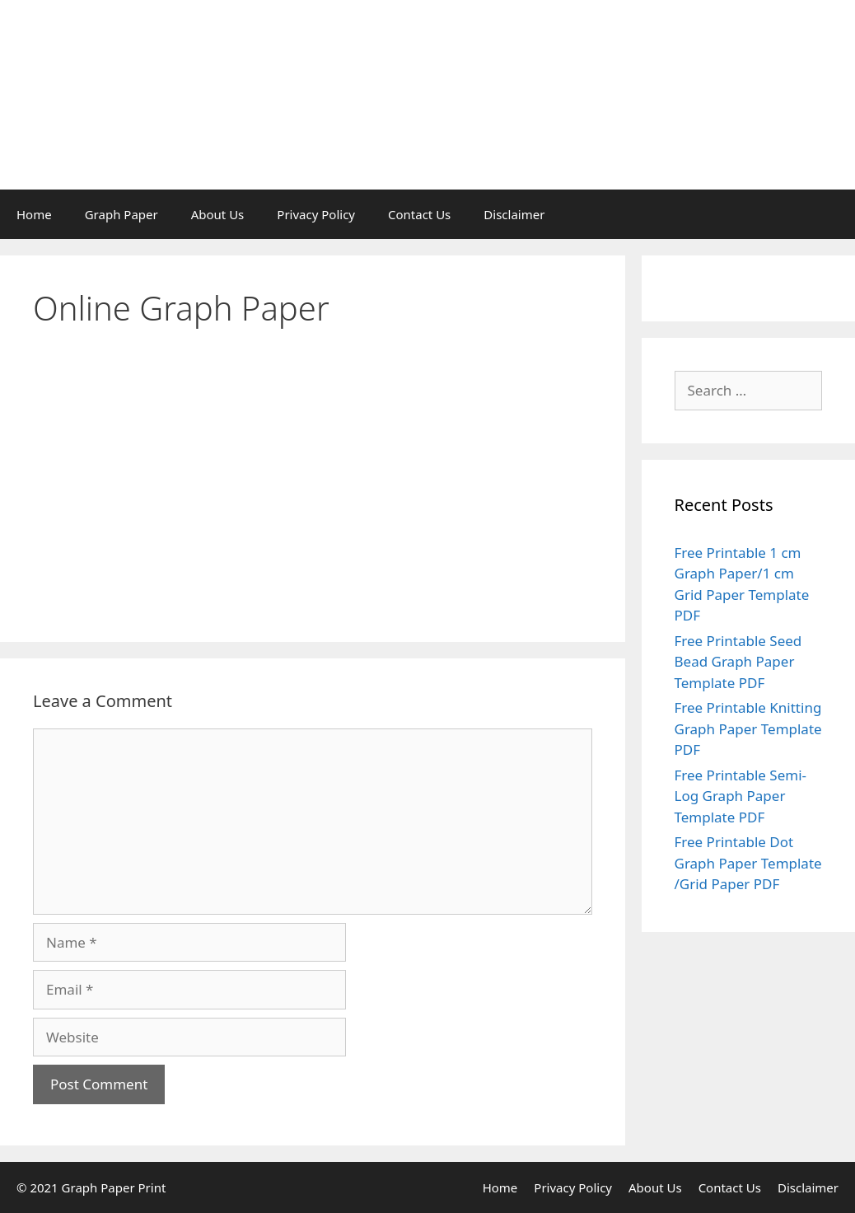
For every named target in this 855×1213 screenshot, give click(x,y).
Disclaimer (514, 214)
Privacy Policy (316, 214)
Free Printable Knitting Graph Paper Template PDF (748, 728)
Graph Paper (121, 214)
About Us (218, 214)
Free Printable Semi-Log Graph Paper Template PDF (741, 796)
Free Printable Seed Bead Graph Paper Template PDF (738, 661)
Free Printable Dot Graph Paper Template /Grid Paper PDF (748, 862)
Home (34, 214)
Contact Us (419, 214)
